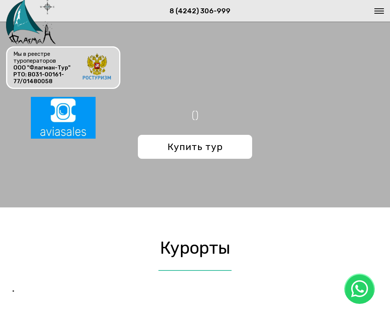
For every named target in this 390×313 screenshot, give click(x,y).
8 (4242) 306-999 (199, 11)
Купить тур (195, 146)
